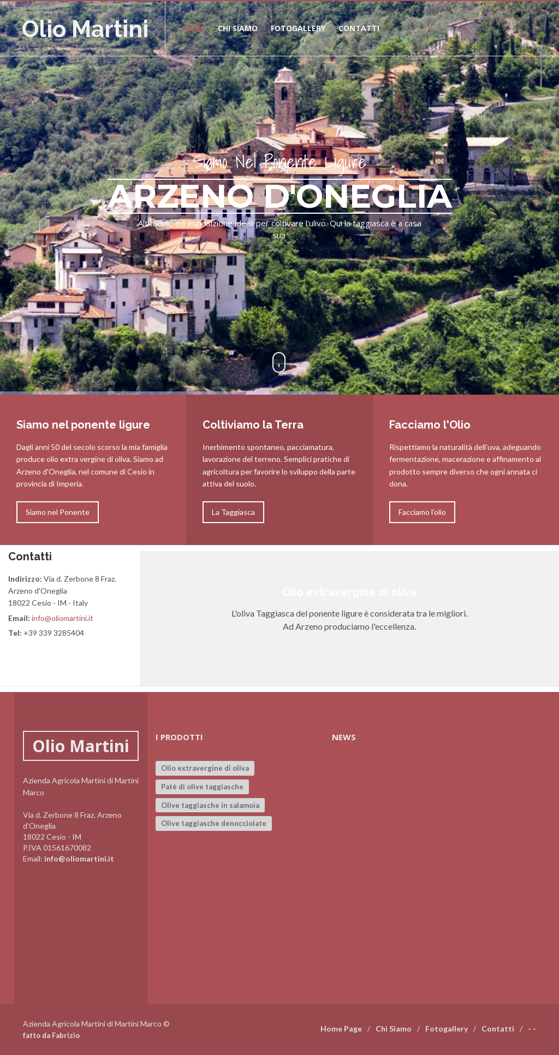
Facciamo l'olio (422, 512)
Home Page (341, 1028)
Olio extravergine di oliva (205, 768)
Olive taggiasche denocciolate (213, 823)
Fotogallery (298, 28)
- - (532, 1028)
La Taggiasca (233, 512)
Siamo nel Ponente (58, 512)
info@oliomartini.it (62, 618)
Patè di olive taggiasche (202, 786)
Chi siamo (238, 28)
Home (193, 28)
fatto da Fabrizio (51, 1035)
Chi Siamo (394, 1028)
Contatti (358, 28)
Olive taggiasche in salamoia (210, 805)
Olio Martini (85, 29)
